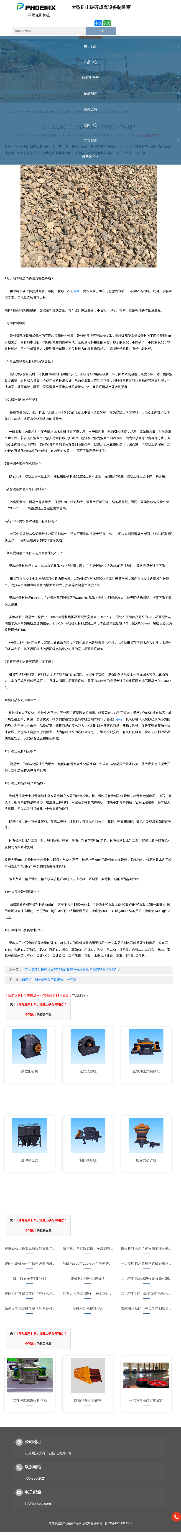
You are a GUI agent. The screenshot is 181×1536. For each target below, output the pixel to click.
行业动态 (65, 112)
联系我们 (76, 46)
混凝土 (127, 146)
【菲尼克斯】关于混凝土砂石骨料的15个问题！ (100, 112)
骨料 (14, 146)
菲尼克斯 (37, 112)
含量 (77, 291)
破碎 (119, 719)
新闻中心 (51, 112)
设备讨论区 (102, 46)
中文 (98, 23)
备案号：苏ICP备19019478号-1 (113, 1523)
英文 (107, 23)
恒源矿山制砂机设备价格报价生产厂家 (49, 980)
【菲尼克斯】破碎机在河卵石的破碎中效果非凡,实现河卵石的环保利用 (71, 969)
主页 (26, 112)
